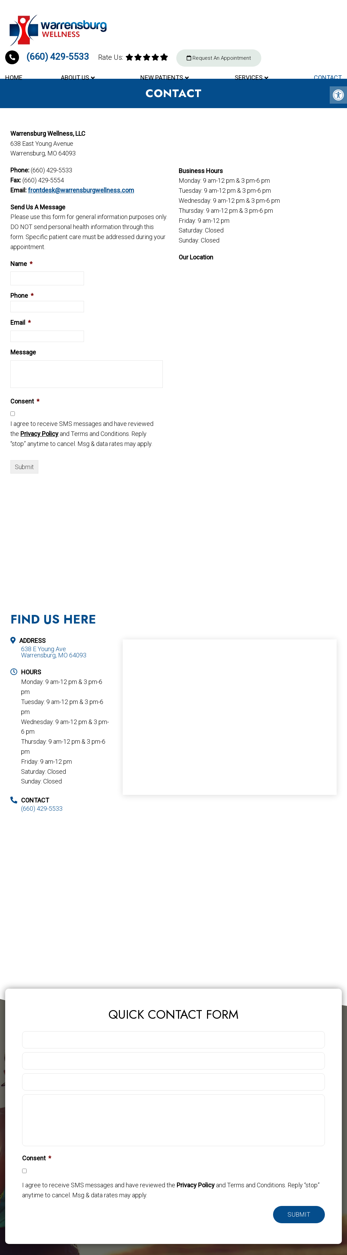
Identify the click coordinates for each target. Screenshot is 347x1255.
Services (249, 77)
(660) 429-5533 (48, 56)
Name (21, 263)
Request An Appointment (219, 58)
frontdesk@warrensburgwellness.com (81, 190)
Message (23, 352)
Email (20, 322)
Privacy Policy (39, 433)
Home (13, 77)
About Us (75, 77)
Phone (22, 295)
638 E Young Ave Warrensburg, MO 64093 (53, 652)
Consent (24, 401)
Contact (328, 77)
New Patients (161, 77)
